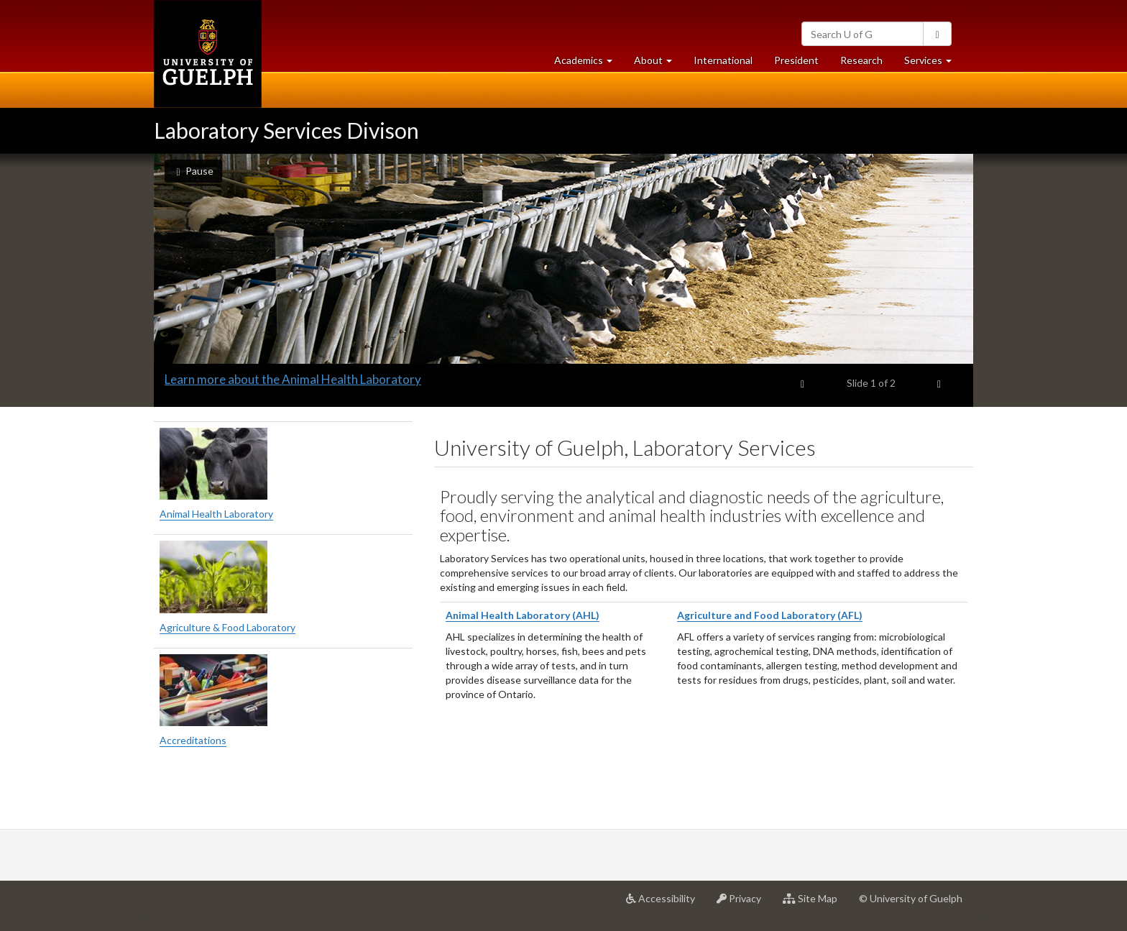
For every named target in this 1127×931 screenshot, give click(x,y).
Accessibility (666, 904)
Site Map (815, 904)
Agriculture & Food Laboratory (227, 627)
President (796, 60)
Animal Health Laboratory (216, 514)
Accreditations (193, 740)
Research (866, 63)
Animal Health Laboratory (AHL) (522, 615)
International (723, 60)
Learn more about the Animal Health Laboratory (293, 379)
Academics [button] (588, 63)
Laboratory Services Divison (286, 130)
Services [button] (933, 63)
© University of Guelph (910, 898)
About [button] (658, 63)
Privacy (744, 904)
